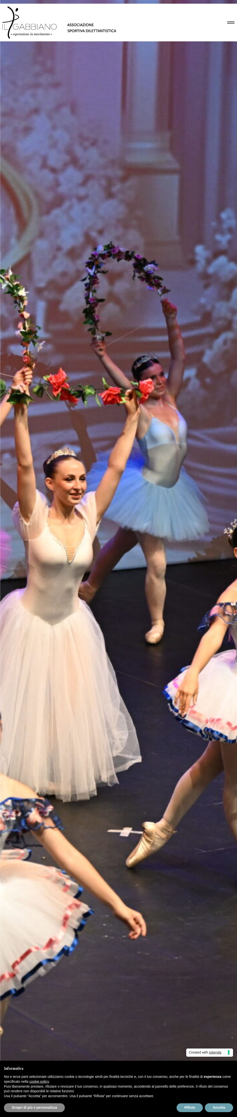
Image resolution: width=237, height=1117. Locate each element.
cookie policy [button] (39, 1081)
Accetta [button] (219, 1107)
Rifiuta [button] (189, 1107)
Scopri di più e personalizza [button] (34, 1107)
